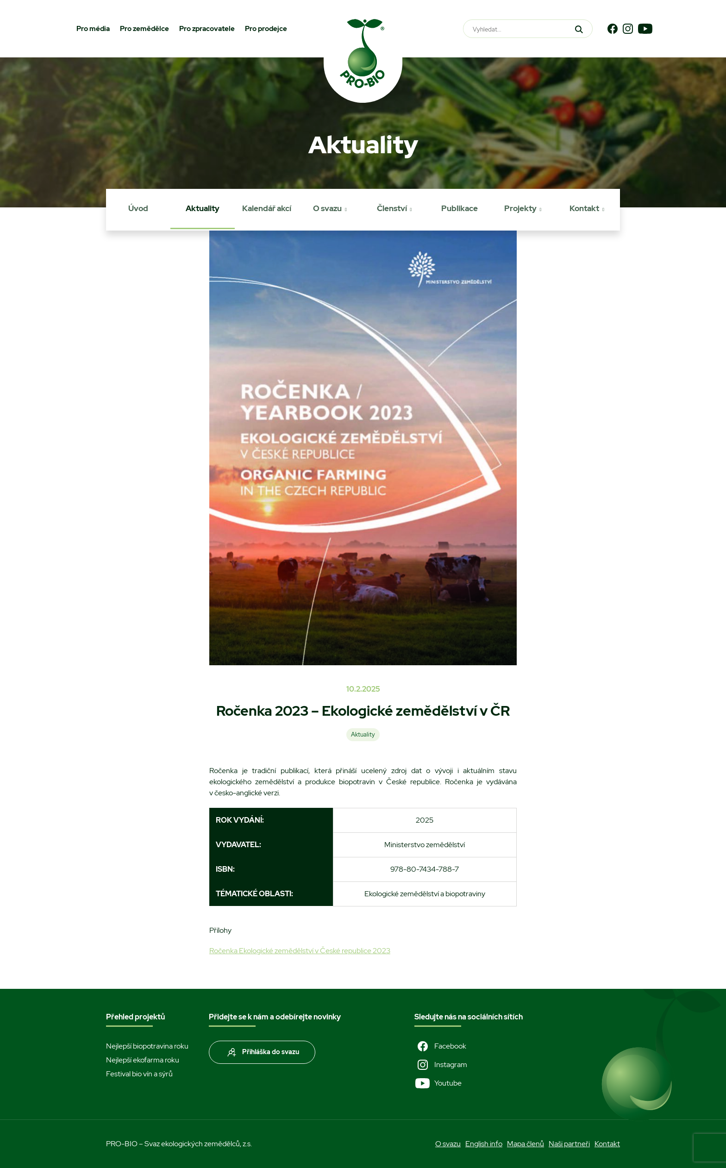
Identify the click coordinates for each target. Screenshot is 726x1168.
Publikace (459, 208)
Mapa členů (525, 1144)
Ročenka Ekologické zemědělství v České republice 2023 (299, 951)
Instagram (440, 1065)
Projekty (520, 208)
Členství (392, 208)
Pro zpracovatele (207, 28)
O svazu (327, 208)
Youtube (438, 1083)
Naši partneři (569, 1144)
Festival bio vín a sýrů (139, 1074)
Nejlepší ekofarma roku (142, 1060)
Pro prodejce (266, 28)
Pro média (93, 28)
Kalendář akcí (266, 208)
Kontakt (584, 208)
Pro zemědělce (144, 28)
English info (483, 1144)
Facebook (440, 1046)
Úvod (138, 208)
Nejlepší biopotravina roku (147, 1046)
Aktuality (202, 208)
